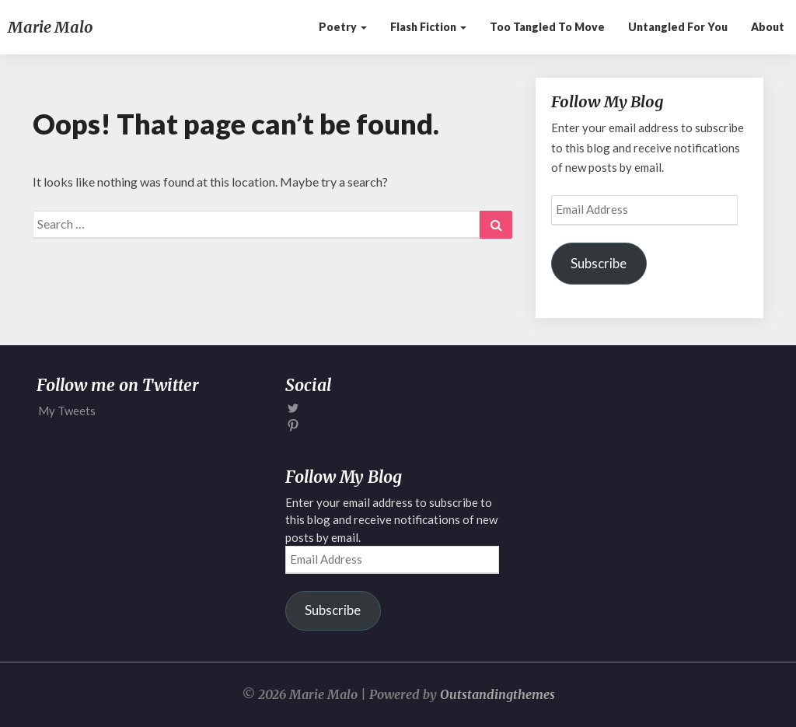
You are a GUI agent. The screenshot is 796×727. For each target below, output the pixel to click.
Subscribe (599, 263)
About (767, 26)
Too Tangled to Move (547, 26)
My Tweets (67, 411)
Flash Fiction (428, 26)
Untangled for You (678, 26)
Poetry (343, 26)
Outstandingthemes (497, 694)
